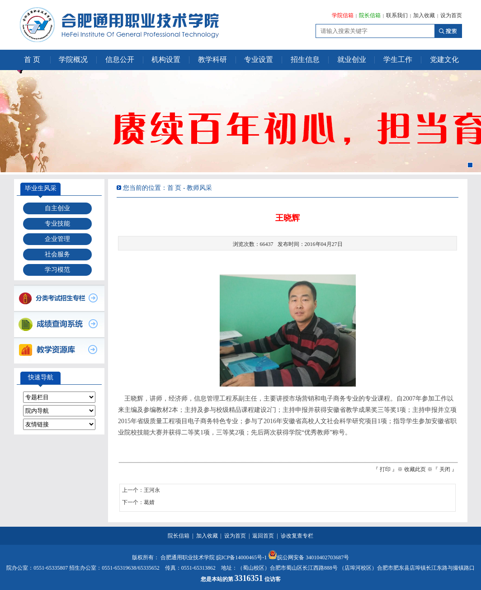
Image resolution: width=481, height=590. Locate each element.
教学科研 (212, 59)
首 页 (32, 59)
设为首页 (451, 15)
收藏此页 (415, 469)
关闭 (444, 469)
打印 (385, 469)
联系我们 (397, 15)
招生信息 (305, 59)
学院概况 (73, 59)
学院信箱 (343, 15)
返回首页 (263, 536)
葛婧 (149, 502)
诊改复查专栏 (297, 536)
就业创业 (351, 59)
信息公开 (119, 59)
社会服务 (57, 254)
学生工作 (397, 59)
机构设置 (165, 59)
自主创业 (57, 208)
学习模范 (57, 269)
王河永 (152, 490)
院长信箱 (370, 15)
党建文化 (444, 59)
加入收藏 (424, 15)
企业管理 (57, 239)
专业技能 (57, 223)
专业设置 (258, 59)
